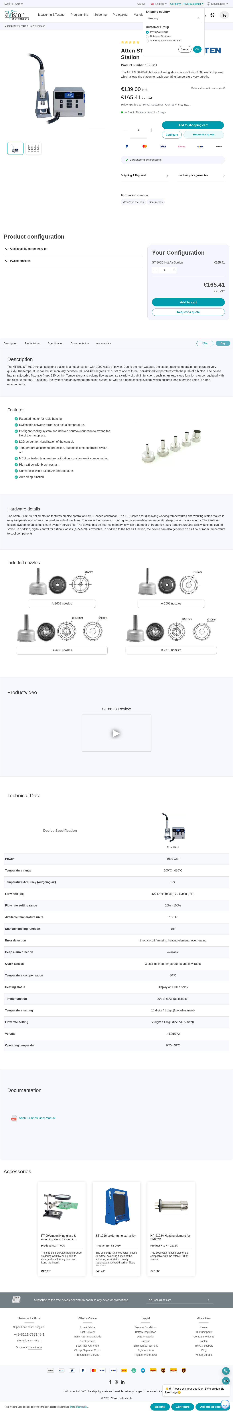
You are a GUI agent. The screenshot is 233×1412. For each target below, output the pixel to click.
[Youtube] (116, 1383)
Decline (160, 1406)
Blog (203, 1350)
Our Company (204, 1332)
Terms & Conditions (146, 1327)
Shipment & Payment (146, 1345)
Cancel (185, 49)
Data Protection (146, 1336)
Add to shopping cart (193, 125)
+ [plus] (174, 270)
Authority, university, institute (165, 40)
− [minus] (155, 270)
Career (141, 3)
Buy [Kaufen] (223, 343)
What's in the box (133, 202)
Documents (156, 202)
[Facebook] (110, 1383)
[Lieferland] (174, 18)
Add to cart (188, 302)
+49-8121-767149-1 (29, 1334)
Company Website (203, 1336)
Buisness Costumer (161, 36)
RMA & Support (204, 1345)
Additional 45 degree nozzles (26, 248)
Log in (7, 3)
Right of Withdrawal (146, 1354)
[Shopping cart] (224, 15)
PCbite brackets (18, 260)
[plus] (151, 130)
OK (197, 49)
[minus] (125, 130)
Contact (204, 1341)
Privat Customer (159, 31)
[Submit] (208, 1300)
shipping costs (100, 1391)
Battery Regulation (145, 1332)
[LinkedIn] (123, 1383)
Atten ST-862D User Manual (37, 1118)
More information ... (79, 1407)
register (19, 3)
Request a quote (188, 312)
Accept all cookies (213, 1406)
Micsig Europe (204, 1354)
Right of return (146, 1350)
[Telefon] (226, 1371)
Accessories (103, 343)
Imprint (146, 1341)
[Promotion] (212, 15)
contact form (35, 1347)
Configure (183, 1406)
